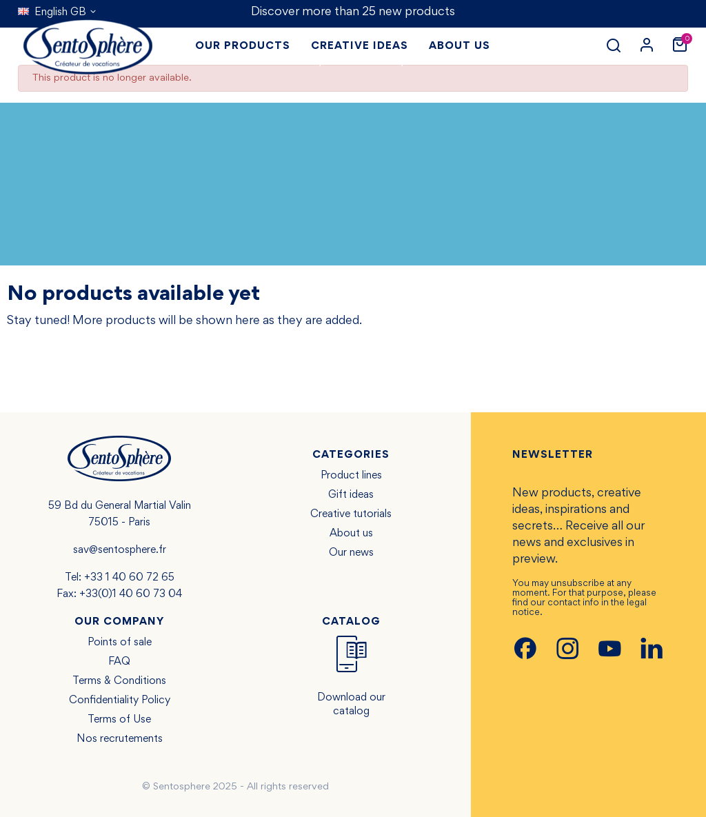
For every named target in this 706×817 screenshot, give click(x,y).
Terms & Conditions (119, 681)
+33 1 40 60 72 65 (129, 578)
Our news (351, 553)
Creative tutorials (351, 514)
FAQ (119, 662)
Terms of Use (119, 720)
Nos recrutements (120, 739)
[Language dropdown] (57, 12)
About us (351, 533)
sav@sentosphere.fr (119, 550)
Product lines (351, 476)
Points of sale (120, 642)
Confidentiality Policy (119, 700)
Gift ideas (351, 495)
